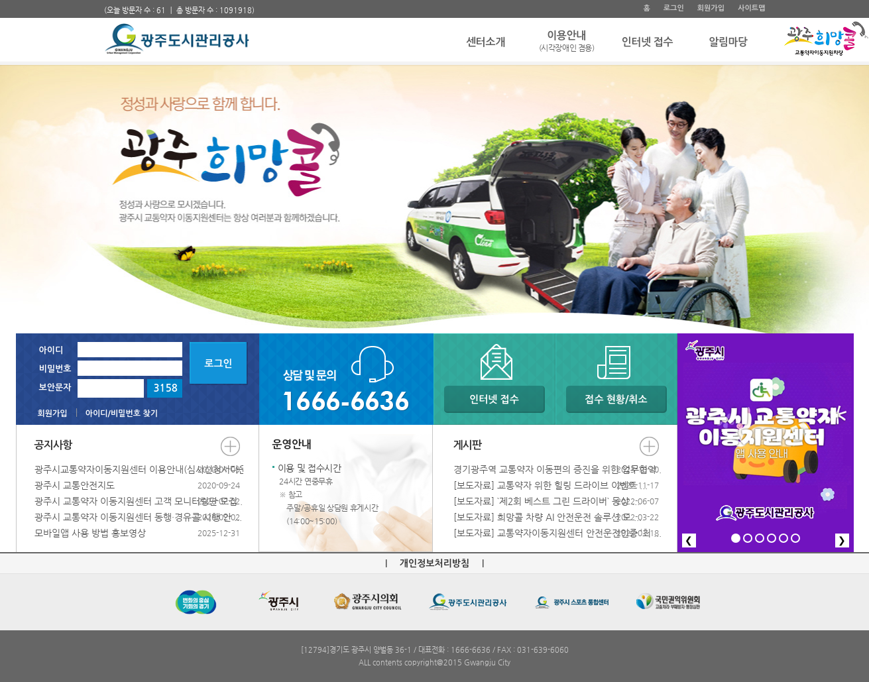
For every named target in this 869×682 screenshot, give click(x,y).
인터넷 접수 (647, 42)
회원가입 (710, 8)
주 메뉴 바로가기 (104, 0)
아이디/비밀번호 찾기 (122, 414)
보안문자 (55, 387)
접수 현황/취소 (616, 399)
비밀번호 (55, 369)
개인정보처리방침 (434, 563)
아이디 (51, 350)
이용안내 (567, 42)
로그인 (674, 8)
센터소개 (485, 42)
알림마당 (728, 42)
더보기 (230, 446)
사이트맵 (751, 8)
